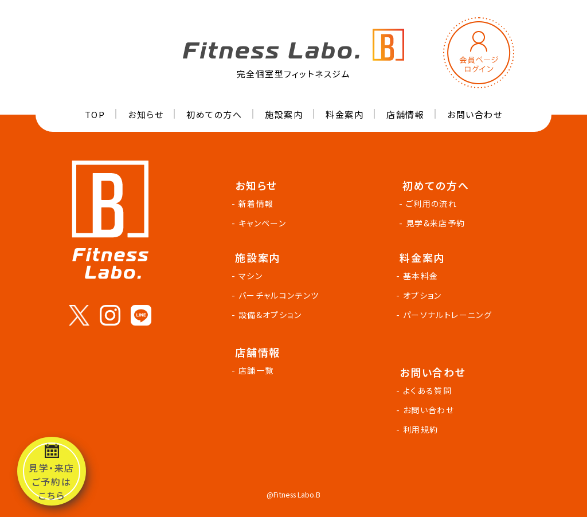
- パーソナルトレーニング (446, 314)
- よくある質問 (426, 390)
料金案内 (344, 114)
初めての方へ (214, 114)
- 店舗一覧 (254, 370)
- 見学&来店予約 (433, 223)
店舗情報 (405, 114)
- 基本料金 (419, 275)
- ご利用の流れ (429, 203)
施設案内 (284, 114)
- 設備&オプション (268, 314)
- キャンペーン (260, 223)
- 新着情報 (254, 203)
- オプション (421, 295)
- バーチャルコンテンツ (277, 295)
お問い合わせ (474, 114)
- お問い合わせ (427, 410)
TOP (95, 114)
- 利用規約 (419, 429)
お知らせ (145, 114)
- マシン (249, 275)
